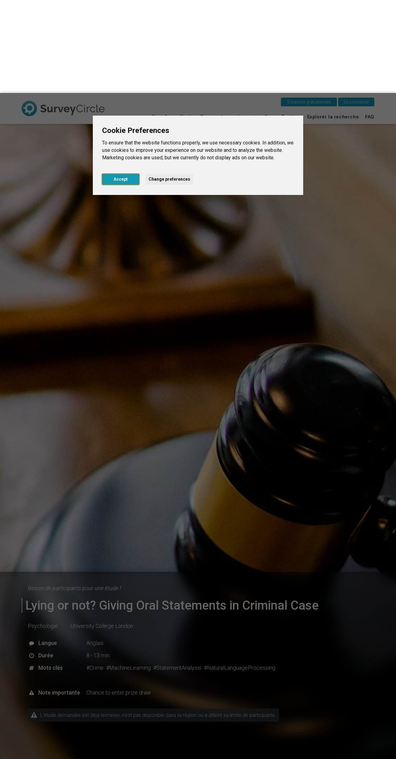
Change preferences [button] (169, 86)
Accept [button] (120, 86)
